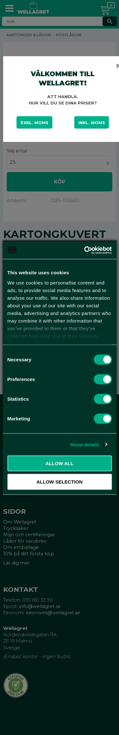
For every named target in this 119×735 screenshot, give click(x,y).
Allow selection (59, 481)
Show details (85, 444)
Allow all (60, 463)
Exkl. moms (35, 122)
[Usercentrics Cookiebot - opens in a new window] (85, 250)
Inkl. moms (91, 122)
